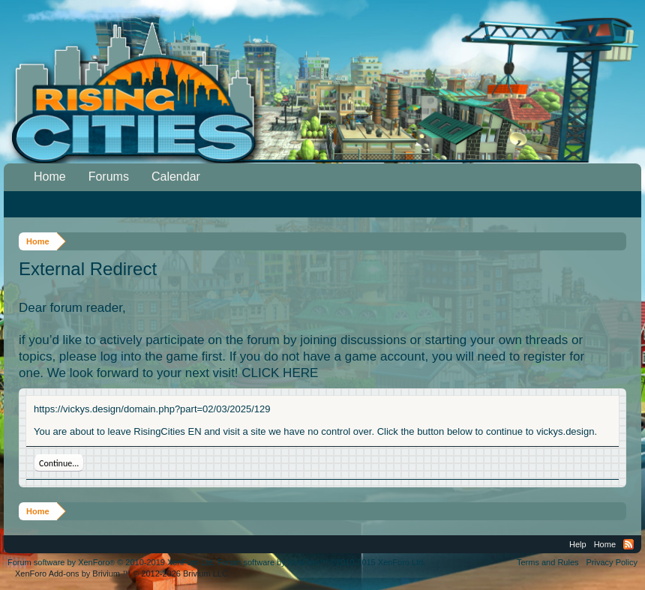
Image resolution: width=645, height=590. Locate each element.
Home (50, 176)
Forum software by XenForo (111, 562)
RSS (628, 544)
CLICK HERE (280, 373)
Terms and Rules (548, 562)
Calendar (176, 176)
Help (577, 544)
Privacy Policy (612, 562)
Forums (108, 176)
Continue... (59, 463)
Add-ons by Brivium (122, 573)
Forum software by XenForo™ (322, 562)
